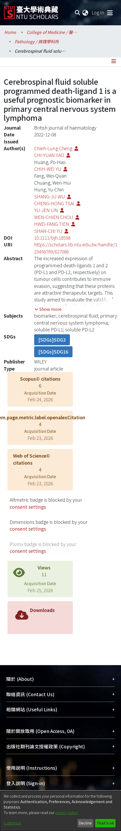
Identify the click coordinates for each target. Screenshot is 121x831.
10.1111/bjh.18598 (52, 237)
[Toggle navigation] (109, 12)
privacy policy (66, 812)
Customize (12, 823)
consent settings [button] (28, 507)
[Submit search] (77, 12)
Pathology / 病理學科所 (37, 41)
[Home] (31, 10)
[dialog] (60, 811)
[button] (48, 309)
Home (10, 32)
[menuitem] (85, 12)
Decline (85, 823)
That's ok (105, 823)
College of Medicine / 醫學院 (53, 32)
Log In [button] (98, 12)
